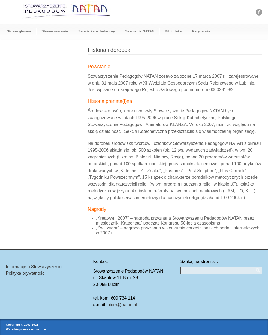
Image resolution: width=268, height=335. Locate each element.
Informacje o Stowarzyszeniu (34, 266)
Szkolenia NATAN (139, 31)
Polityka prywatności (26, 273)
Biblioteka (173, 31)
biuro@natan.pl (122, 305)
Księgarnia (201, 31)
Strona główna (19, 31)
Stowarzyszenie (54, 31)
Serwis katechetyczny (96, 31)
